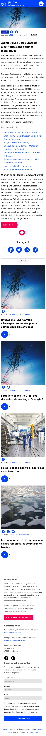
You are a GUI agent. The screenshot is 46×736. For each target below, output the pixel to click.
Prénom (7, 686)
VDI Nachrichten (15, 35)
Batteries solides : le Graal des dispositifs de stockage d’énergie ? (22, 397)
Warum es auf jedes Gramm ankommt (22, 132)
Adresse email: (10, 678)
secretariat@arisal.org (12, 633)
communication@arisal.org (14, 640)
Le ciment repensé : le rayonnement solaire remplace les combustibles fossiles (22, 543)
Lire (4, 334)
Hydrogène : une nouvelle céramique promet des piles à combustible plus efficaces (19, 323)
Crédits (5, 729)
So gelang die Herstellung (16, 142)
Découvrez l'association (18, 617)
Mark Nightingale (32, 732)
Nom (6, 695)
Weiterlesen (9, 225)
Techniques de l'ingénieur (20, 314)
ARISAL (11, 535)
